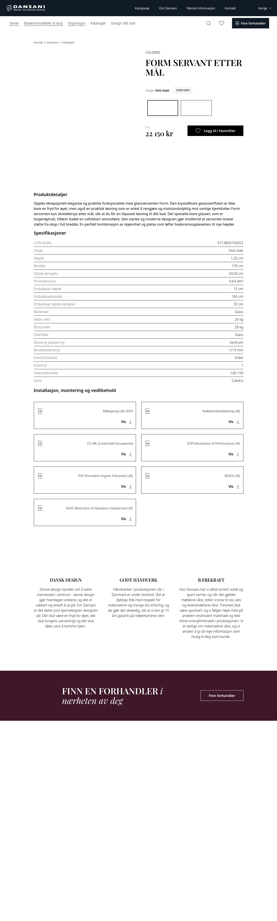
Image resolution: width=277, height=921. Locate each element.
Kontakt (230, 8)
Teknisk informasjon (200, 8)
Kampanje (142, 8)
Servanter (53, 42)
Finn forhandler (222, 695)
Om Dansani (168, 8)
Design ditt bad (123, 23)
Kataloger (98, 23)
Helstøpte (68, 42)
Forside (39, 42)
